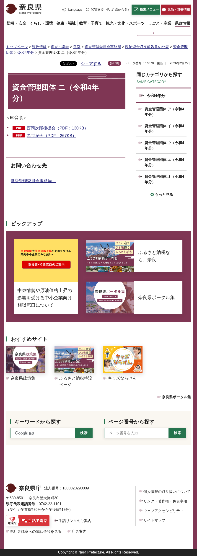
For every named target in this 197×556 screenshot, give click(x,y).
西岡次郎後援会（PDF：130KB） (57, 128)
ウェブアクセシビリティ (163, 511)
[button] (72, 9)
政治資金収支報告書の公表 (147, 47)
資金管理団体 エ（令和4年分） (164, 162)
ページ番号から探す (131, 422)
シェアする (91, 63)
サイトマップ (154, 520)
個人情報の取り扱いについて (167, 492)
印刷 (116, 63)
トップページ (17, 47)
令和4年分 (25, 52)
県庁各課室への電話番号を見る (35, 531)
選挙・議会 (60, 47)
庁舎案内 (79, 531)
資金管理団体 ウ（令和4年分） (164, 145)
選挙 (76, 47)
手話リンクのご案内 (75, 521)
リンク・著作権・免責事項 (165, 501)
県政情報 (39, 47)
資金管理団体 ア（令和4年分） (164, 111)
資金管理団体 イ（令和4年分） (164, 128)
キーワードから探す (37, 422)
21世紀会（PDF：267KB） (51, 135)
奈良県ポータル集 (176, 397)
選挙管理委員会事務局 (103, 47)
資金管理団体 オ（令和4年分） (164, 179)
